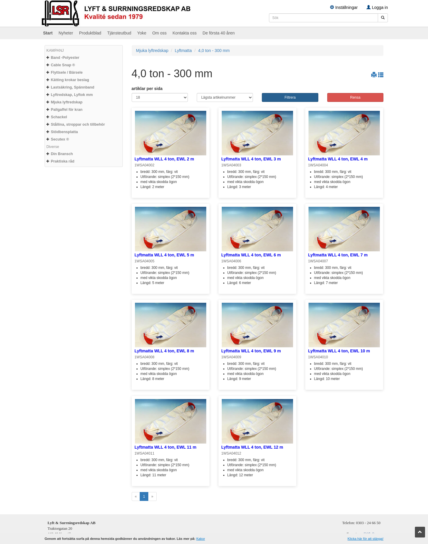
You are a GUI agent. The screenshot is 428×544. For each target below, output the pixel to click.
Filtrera (289, 97)
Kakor (200, 538)
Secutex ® (60, 139)
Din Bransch (62, 154)
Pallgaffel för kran (66, 110)
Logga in (377, 7)
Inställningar (344, 7)
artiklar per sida (147, 88)
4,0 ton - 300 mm (214, 50)
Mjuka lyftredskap (66, 102)
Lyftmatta (183, 50)
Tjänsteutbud (119, 33)
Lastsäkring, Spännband (72, 87)
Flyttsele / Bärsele (67, 72)
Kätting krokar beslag (70, 80)
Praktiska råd (62, 161)
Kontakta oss (184, 33)
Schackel (59, 117)
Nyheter (66, 33)
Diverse (52, 147)
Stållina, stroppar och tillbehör (78, 124)
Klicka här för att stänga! (365, 538)
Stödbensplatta (64, 132)
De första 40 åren (218, 33)
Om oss (159, 33)
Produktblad (90, 33)
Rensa (355, 97)
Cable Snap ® (63, 65)
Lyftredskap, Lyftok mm (72, 95)
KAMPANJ (55, 50)
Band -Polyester (65, 58)
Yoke (142, 33)
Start (48, 33)
